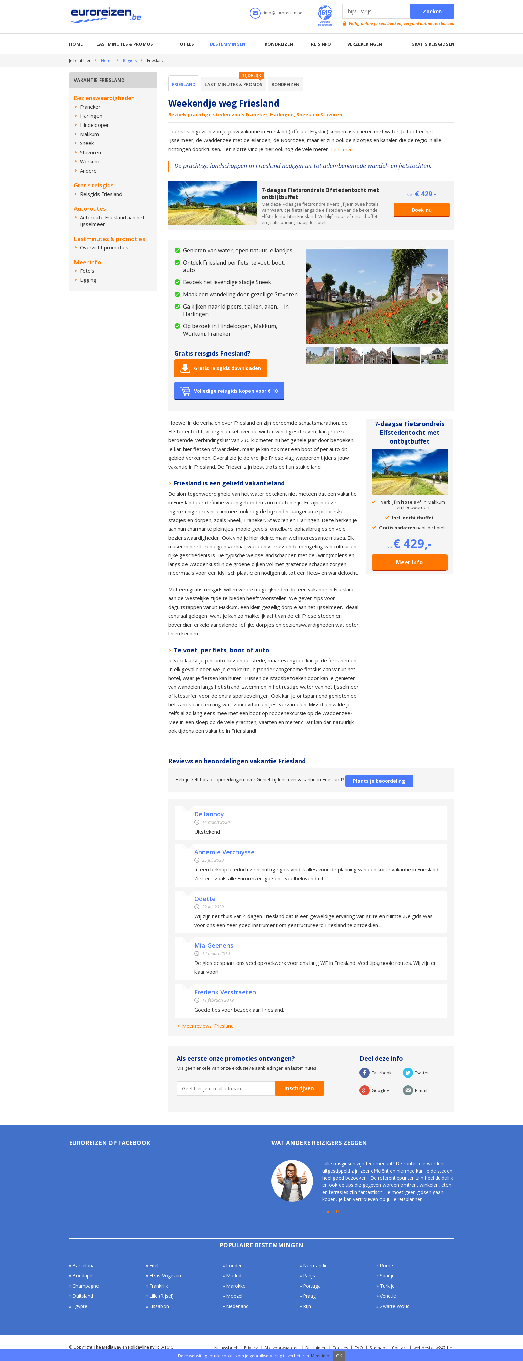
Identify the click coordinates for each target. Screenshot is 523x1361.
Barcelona (83, 1265)
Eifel (153, 1265)
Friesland (184, 84)
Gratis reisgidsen (432, 44)
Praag (309, 1296)
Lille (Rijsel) (161, 1296)
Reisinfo (321, 44)
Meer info (409, 562)
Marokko (236, 1286)
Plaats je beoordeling (379, 781)
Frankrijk (158, 1286)
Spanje (387, 1275)
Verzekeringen (364, 44)
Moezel (234, 1296)
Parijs (309, 1275)
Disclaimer (315, 1348)
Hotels (185, 44)
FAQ (359, 1348)
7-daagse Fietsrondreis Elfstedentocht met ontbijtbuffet (320, 193)
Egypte (79, 1306)
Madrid (233, 1275)
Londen (234, 1265)
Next (434, 296)
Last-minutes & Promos (233, 84)
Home (76, 44)
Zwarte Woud (395, 1306)
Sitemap (377, 1348)
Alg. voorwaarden (281, 1348)
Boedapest (84, 1275)
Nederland (237, 1306)
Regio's (130, 60)
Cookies (340, 1348)
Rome (386, 1265)
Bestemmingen (227, 44)
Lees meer (342, 149)
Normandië (315, 1265)
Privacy (251, 1348)
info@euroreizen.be (283, 13)
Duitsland (82, 1296)
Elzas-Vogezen (165, 1275)
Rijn (307, 1306)
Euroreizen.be (107, 16)
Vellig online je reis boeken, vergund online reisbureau (401, 23)
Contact (399, 1348)
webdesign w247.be (433, 1348)
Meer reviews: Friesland (208, 1026)
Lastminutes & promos (124, 44)
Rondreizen (279, 44)
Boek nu (422, 210)
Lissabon (159, 1306)
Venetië (388, 1296)
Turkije (387, 1286)
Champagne (85, 1286)
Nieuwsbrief (225, 1348)
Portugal (312, 1286)
